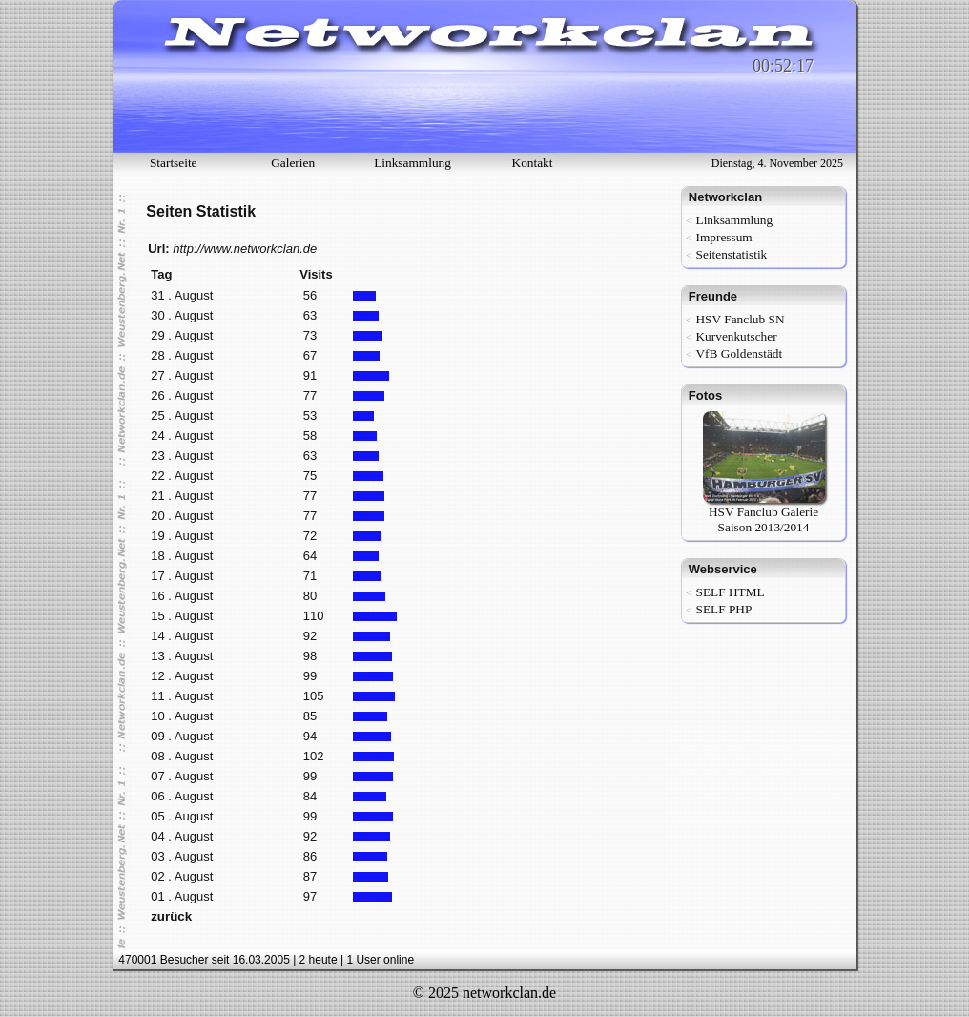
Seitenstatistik (731, 254)
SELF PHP (723, 609)
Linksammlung (412, 163)
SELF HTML (729, 592)
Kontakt (532, 163)
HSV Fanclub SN (739, 319)
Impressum (723, 237)
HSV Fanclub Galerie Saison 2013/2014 (764, 513)
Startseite (173, 163)
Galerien (293, 163)
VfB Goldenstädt (738, 353)
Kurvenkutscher (735, 336)
